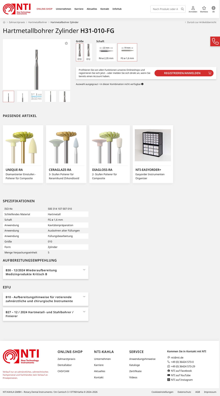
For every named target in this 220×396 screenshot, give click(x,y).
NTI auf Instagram (180, 379)
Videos (133, 377)
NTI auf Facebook (179, 370)
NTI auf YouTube (179, 375)
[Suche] (182, 9)
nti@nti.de (175, 357)
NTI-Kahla (104, 351)
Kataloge (134, 365)
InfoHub (117, 8)
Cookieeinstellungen (162, 391)
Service (136, 351)
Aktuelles (92, 8)
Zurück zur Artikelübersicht (200, 22)
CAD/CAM (63, 371)
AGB (197, 391)
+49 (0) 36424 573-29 (181, 366)
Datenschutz (184, 391)
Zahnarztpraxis (66, 359)
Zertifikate (135, 371)
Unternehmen (63, 8)
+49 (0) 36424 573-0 (180, 361)
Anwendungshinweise (142, 359)
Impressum (210, 391)
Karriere (79, 8)
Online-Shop (70, 351)
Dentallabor (65, 365)
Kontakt (104, 8)
